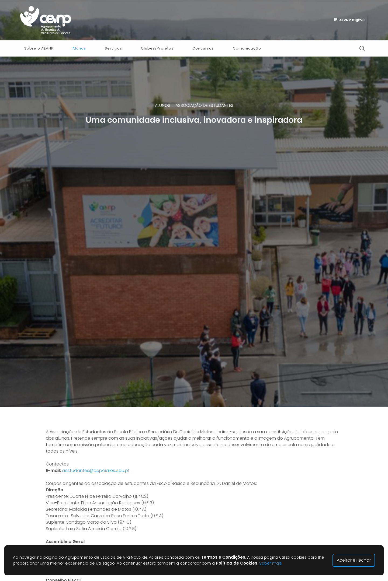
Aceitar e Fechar (354, 560)
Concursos (203, 48)
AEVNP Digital (349, 20)
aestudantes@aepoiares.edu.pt (96, 470)
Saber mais (270, 563)
